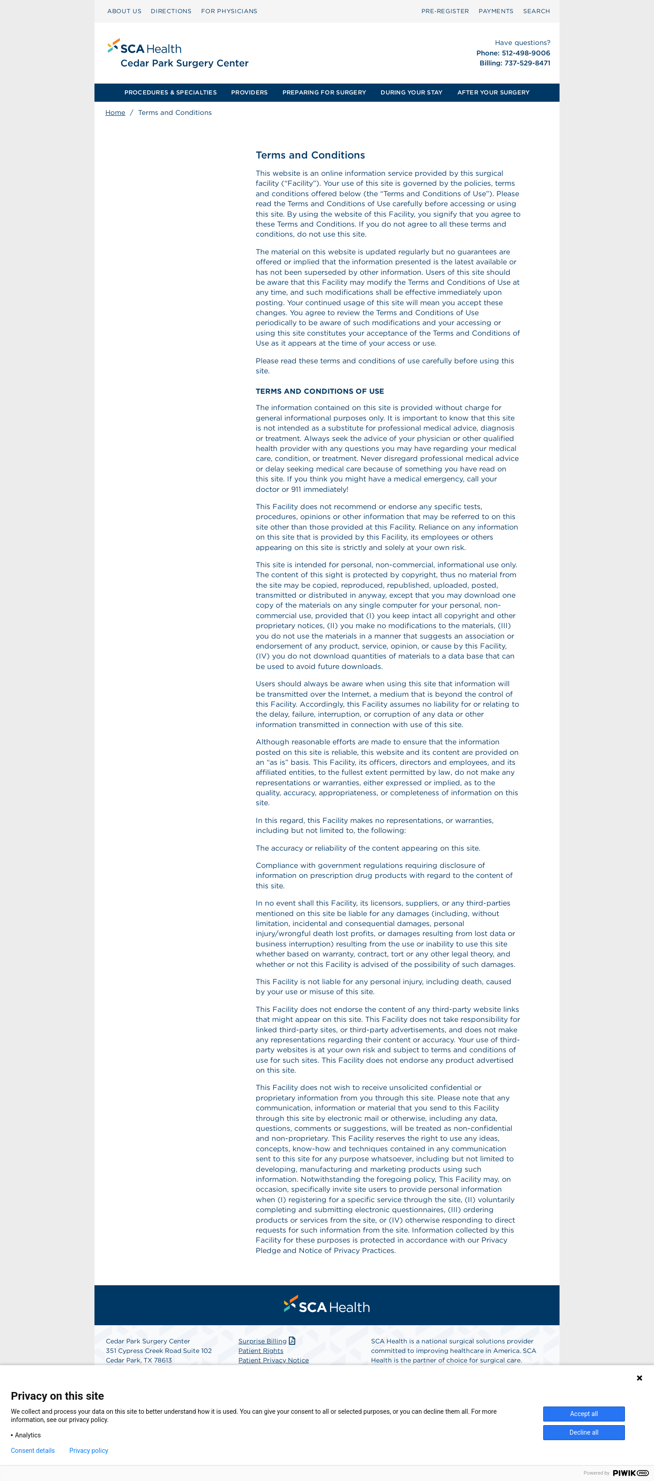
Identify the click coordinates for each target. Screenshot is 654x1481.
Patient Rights (260, 1350)
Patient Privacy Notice (273, 1360)
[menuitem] (124, 11)
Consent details (33, 1450)
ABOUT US (124, 11)
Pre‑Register (445, 11)
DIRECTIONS (171, 11)
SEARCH (536, 11)
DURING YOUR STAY (411, 92)
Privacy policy (88, 1450)
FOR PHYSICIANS (229, 11)
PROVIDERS (249, 92)
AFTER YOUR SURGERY (493, 92)
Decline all (584, 1432)
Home (115, 113)
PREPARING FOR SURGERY (324, 92)
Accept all (584, 1413)
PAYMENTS (496, 11)
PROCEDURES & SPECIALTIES (170, 92)
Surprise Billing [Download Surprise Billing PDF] (267, 1341)
